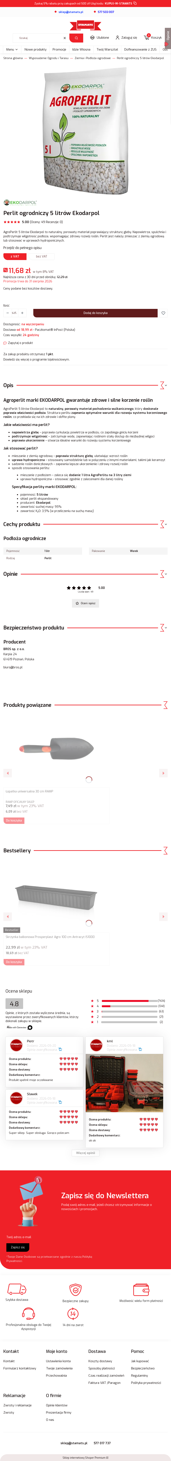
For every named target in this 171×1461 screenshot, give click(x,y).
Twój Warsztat (107, 49)
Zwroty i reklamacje (17, 1405)
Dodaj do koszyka (96, 313)
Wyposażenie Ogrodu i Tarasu (49, 58)
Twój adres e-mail (18, 1237)
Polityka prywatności (146, 1383)
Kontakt (9, 1361)
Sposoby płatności (101, 1368)
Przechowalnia (56, 1375)
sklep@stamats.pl (73, 1443)
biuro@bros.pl (12, 667)
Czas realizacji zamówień (106, 1375)
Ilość (6, 306)
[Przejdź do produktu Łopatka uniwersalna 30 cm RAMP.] (56, 750)
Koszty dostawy (100, 1361)
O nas (50, 1420)
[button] (76, 38)
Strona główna (13, 58)
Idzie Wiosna (81, 49)
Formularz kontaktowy (19, 1368)
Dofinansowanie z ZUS (140, 49)
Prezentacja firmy (58, 1412)
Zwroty (8, 1412)
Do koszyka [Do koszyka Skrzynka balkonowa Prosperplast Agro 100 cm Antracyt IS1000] (14, 962)
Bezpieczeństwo (143, 1368)
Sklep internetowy (84, 1458)
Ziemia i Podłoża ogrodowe (93, 58)
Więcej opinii (85, 1153)
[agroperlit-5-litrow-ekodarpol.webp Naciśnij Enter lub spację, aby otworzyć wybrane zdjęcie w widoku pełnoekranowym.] (85, 131)
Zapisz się (18, 1247)
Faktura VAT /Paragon (104, 1383)
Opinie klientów (56, 1405)
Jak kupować (140, 1361)
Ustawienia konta (58, 1361)
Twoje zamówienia (59, 1368)
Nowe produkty (35, 49)
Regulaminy (139, 1375)
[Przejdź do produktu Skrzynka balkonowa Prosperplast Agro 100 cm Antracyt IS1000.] (56, 895)
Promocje (59, 49)
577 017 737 (102, 1443)
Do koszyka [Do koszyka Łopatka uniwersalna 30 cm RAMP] (14, 821)
